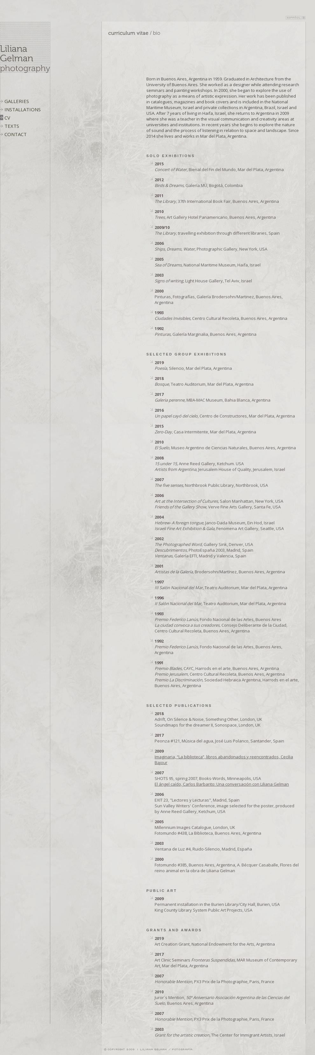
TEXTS (11, 126)
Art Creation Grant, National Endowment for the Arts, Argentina (215, 941)
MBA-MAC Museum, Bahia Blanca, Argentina (212, 397)
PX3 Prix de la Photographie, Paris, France (214, 978)
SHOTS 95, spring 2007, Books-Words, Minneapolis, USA (222, 778)
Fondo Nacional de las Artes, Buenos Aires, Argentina (218, 646)
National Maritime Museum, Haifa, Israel (208, 262)
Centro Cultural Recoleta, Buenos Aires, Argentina (221, 315)
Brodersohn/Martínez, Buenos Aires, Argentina (220, 569)
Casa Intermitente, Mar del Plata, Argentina (205, 429)
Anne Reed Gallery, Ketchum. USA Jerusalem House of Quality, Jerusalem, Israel (220, 463)
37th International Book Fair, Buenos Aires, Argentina (217, 198)
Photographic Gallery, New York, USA (211, 246)
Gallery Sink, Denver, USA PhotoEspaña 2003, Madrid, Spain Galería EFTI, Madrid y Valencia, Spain (204, 547)
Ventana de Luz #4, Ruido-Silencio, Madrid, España (203, 846)
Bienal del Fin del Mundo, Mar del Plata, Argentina (219, 166)
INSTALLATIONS (22, 109)
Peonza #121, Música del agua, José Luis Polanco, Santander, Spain (219, 738)
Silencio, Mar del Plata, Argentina (193, 365)
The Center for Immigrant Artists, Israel (220, 1032)
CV (7, 118)
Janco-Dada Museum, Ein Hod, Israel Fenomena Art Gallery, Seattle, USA (219, 522)
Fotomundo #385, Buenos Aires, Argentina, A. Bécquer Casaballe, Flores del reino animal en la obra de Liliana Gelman (227, 864)
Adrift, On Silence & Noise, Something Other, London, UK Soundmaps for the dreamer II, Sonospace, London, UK (208, 719)
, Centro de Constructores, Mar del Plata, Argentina (225, 413)
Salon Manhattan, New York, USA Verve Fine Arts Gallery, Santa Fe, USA (219, 501)
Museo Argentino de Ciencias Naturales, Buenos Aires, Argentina (225, 445)
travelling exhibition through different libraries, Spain (217, 230)
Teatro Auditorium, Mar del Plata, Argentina (204, 381)
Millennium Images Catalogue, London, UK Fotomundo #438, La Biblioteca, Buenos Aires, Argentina (208, 827)
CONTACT (15, 134)
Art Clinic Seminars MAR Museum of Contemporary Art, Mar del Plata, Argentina (226, 960)
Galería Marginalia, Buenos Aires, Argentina (205, 331)
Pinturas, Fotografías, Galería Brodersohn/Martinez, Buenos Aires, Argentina (219, 296)
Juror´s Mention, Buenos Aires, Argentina (222, 997)
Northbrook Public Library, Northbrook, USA (211, 482)
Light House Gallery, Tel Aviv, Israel (203, 278)
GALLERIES (16, 101)
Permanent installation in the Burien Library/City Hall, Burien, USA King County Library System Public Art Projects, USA (217, 904)
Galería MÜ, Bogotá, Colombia (199, 182)
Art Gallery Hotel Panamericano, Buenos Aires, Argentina (215, 214)
